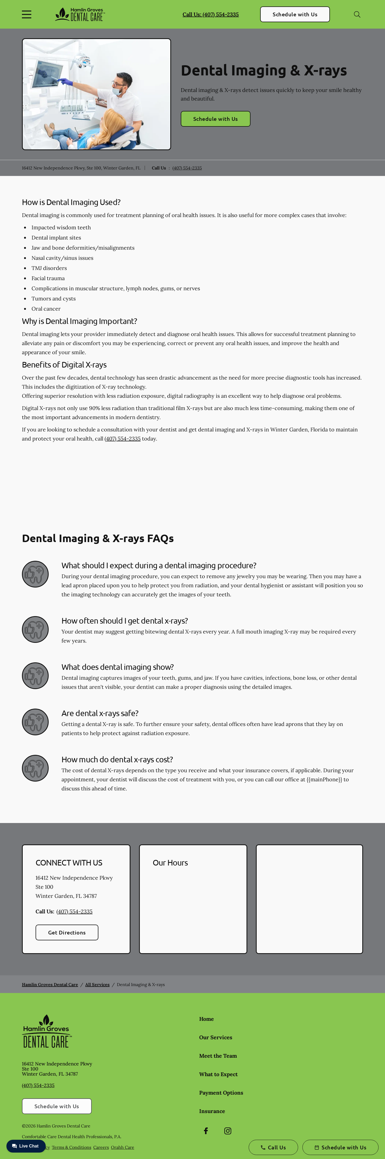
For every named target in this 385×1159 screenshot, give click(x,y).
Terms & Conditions (71, 1147)
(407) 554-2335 (187, 168)
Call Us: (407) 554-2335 (211, 14)
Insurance (212, 1111)
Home (206, 1018)
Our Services (215, 1037)
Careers (101, 1147)
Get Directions (67, 932)
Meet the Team (218, 1055)
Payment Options (221, 1092)
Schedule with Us (295, 14)
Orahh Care (122, 1147)
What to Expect (218, 1074)
